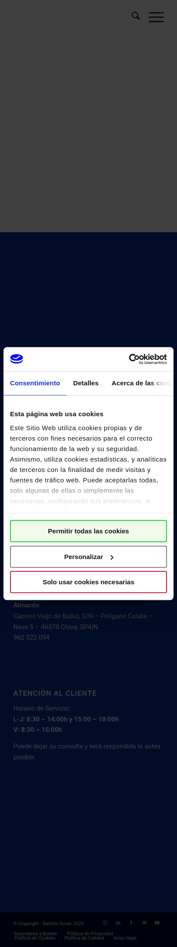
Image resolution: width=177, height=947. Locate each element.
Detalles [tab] (86, 383)
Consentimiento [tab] (35, 383)
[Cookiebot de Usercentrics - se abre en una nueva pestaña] (129, 359)
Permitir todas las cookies (88, 531)
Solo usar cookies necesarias (88, 582)
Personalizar (88, 556)
